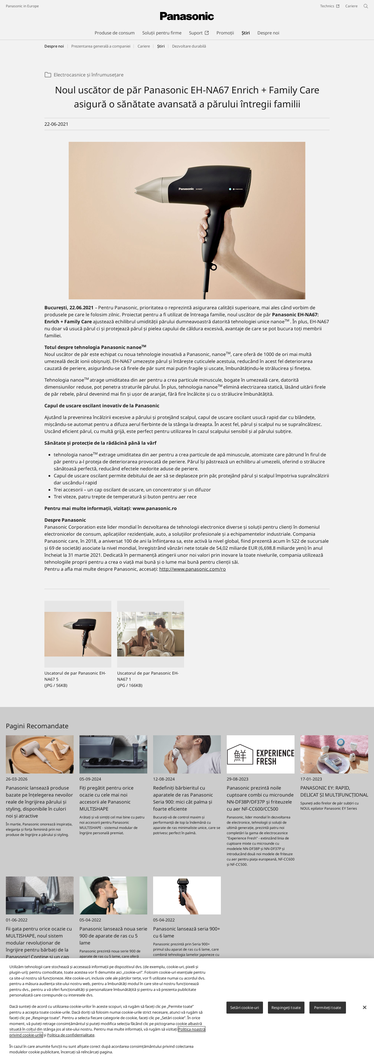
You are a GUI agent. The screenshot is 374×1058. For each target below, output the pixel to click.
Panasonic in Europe (22, 6)
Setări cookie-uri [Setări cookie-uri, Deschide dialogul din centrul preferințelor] (244, 1007)
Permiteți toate (327, 1007)
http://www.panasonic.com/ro (192, 569)
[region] (187, 1008)
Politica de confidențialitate (70, 1035)
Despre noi (54, 46)
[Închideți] (364, 1007)
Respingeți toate (286, 1007)
